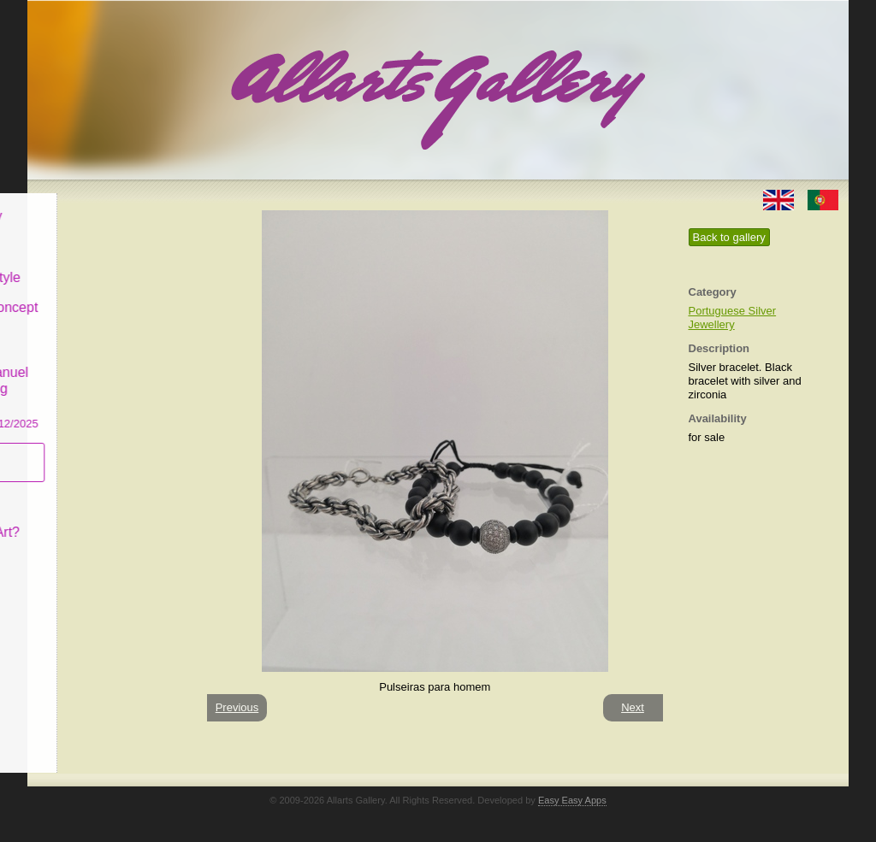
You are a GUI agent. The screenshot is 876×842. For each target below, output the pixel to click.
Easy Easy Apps (572, 800)
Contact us (79, 550)
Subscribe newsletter (79, 449)
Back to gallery (729, 237)
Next (632, 707)
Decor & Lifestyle (99, 263)
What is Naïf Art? (98, 519)
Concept (72, 488)
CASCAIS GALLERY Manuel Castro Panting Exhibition (108, 375)
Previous (237, 707)
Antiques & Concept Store (107, 303)
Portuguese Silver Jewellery (733, 317)
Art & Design (85, 234)
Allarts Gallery (90, 203)
